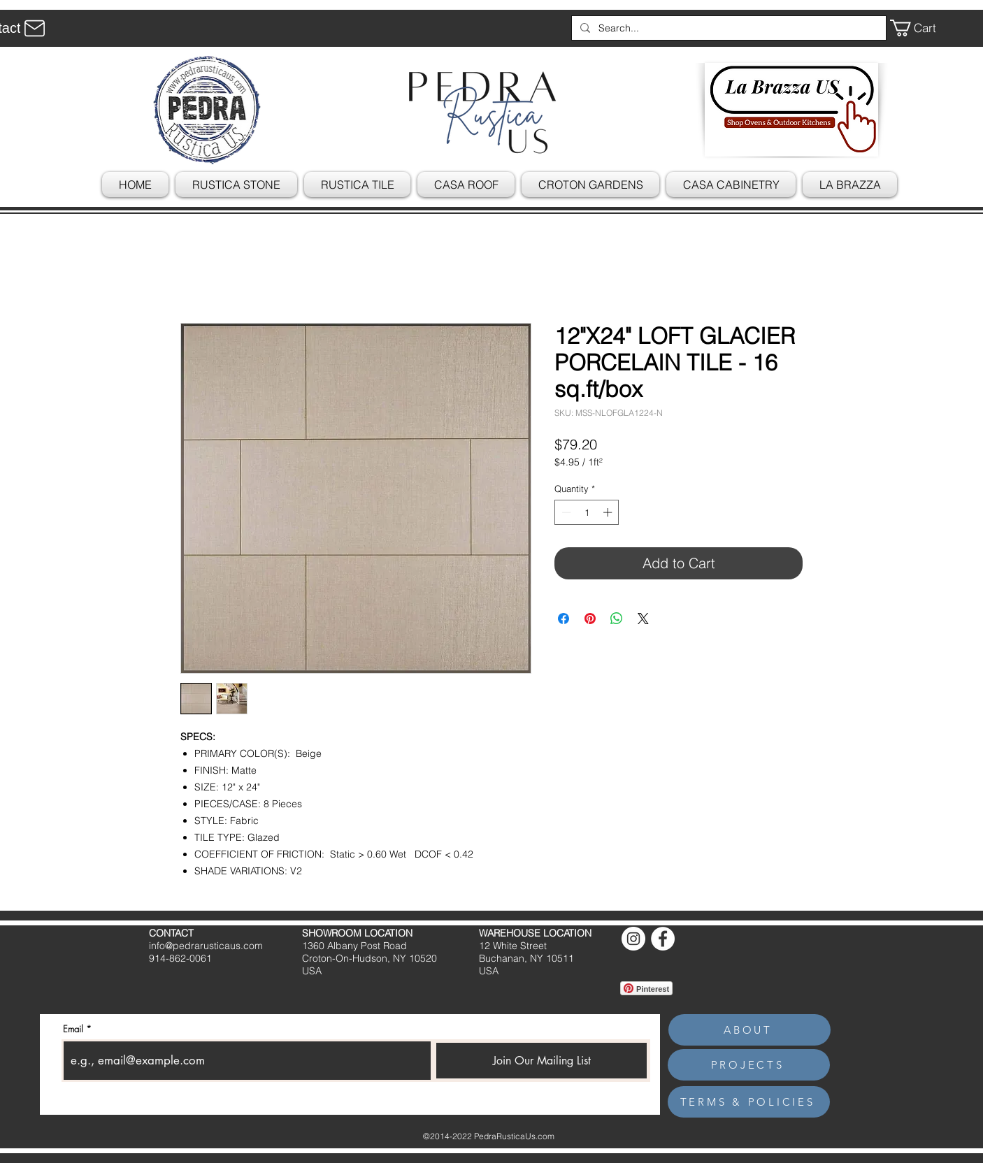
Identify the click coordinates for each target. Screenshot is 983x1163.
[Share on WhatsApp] (616, 618)
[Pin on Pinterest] (590, 618)
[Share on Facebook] (563, 618)
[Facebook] (663, 939)
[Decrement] (565, 512)
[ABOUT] (749, 1030)
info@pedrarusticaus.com (206, 945)
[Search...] (727, 28)
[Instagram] (633, 939)
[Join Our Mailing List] (541, 1060)
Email (73, 1029)
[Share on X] (643, 618)
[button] (923, 28)
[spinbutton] (587, 512)
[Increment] (609, 512)
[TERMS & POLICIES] (749, 1102)
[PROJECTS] (749, 1065)
